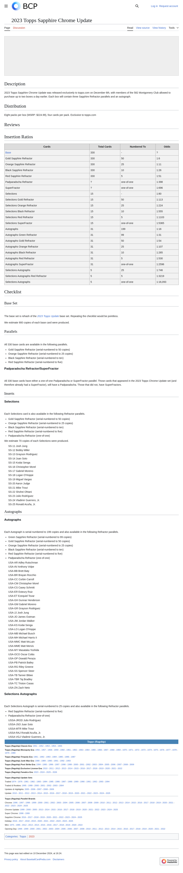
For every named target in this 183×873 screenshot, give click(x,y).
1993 (68, 761)
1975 (156, 750)
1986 (67, 757)
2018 (95, 768)
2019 (101, 768)
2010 (45, 768)
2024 (42, 772)
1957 (43, 750)
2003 (94, 764)
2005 (107, 764)
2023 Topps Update (48, 316)
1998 (63, 764)
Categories (11, 836)
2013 (64, 768)
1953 (47, 746)
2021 (114, 768)
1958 (50, 750)
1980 (13, 753)
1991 (56, 761)
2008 (125, 764)
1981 (36, 757)
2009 (132, 764)
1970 (124, 750)
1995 (45, 764)
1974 (149, 750)
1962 (75, 750)
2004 (100, 764)
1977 (168, 750)
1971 (131, 750)
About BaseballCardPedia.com (35, 859)
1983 (48, 757)
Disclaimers (58, 859)
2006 (113, 764)
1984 (54, 757)
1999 (69, 764)
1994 (38, 764)
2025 (48, 772)
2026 (55, 772)
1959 (56, 750)
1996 (51, 764)
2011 (51, 768)
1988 (37, 761)
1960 (62, 750)
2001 (82, 764)
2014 (70, 768)
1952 (41, 746)
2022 (120, 768)
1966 (100, 750)
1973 (143, 750)
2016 (82, 768)
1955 (60, 746)
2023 (36, 772)
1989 (43, 761)
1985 (60, 757)
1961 (68, 750)
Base (8, 152)
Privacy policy (11, 859)
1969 (118, 750)
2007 (119, 764)
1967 (106, 750)
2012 (57, 768)
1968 (112, 750)
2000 (76, 764)
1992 (62, 761)
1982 (42, 757)
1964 (87, 750)
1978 (174, 750)
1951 (35, 746)
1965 (93, 750)
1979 (7, 753)
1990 (50, 761)
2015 (76, 768)
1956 (37, 750)
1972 (137, 750)
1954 (53, 746)
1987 (73, 757)
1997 (57, 764)
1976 (162, 750)
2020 (107, 768)
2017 (89, 768)
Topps (22, 836)
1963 (81, 750)
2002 (88, 764)
